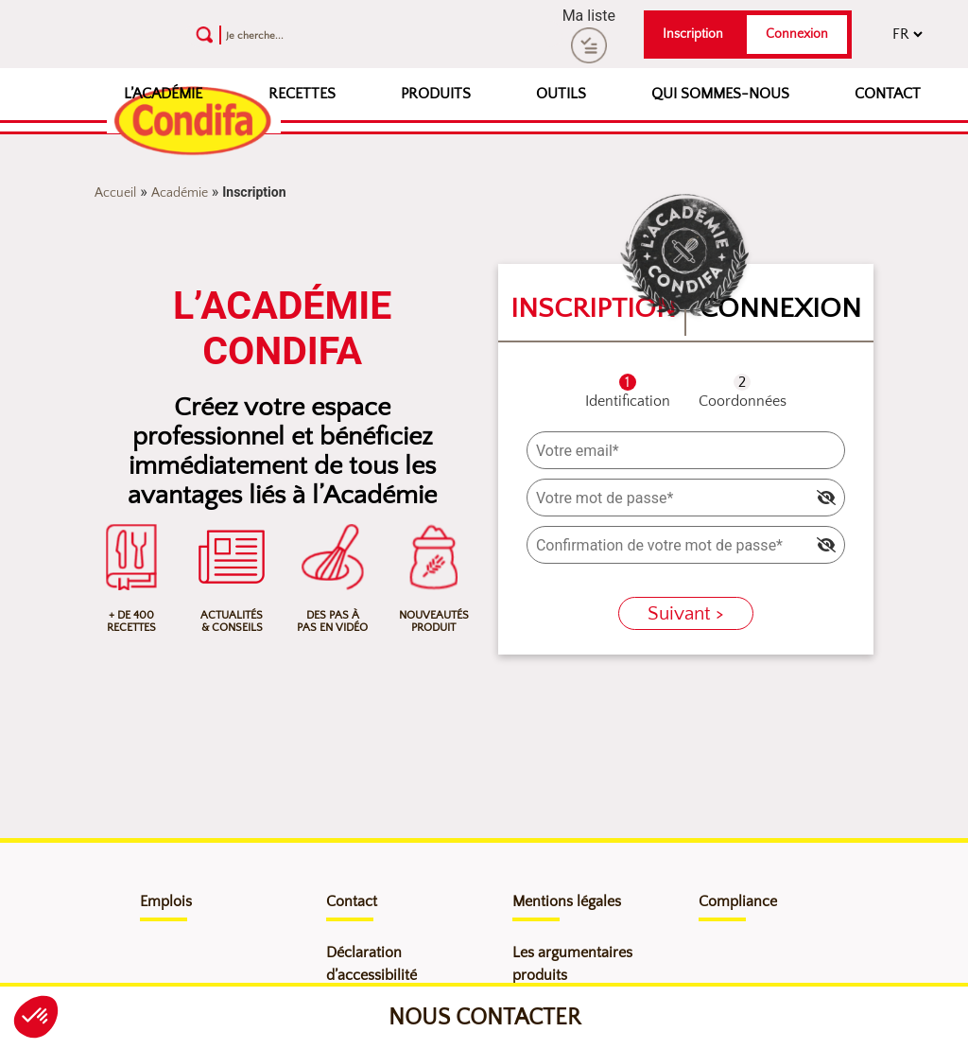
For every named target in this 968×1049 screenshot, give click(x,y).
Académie (179, 193)
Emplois (166, 901)
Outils (561, 93)
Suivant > (686, 613)
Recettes (302, 93)
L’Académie (163, 93)
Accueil (115, 193)
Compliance (738, 901)
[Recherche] (329, 34)
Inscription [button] (693, 34)
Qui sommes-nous (720, 93)
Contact (888, 93)
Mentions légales (566, 901)
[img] (826, 497)
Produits (436, 93)
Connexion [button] (797, 34)
